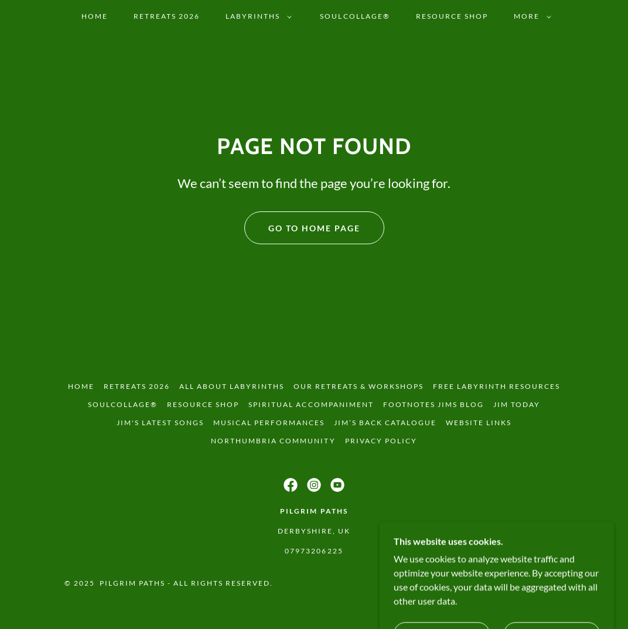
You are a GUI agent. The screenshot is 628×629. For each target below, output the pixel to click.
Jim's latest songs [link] (160, 422)
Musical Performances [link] (269, 422)
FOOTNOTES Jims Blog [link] (433, 404)
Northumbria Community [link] (273, 440)
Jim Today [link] (516, 404)
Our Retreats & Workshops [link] (358, 386)
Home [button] (81, 386)
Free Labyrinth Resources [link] (496, 386)
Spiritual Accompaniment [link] (310, 404)
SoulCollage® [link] (355, 16)
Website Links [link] (478, 422)
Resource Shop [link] (452, 16)
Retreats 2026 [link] (167, 16)
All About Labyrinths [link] (231, 386)
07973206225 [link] (314, 550)
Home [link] (94, 16)
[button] (256, 16)
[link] (290, 485)
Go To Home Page (314, 228)
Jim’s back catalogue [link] (385, 422)
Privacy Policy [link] (381, 440)
